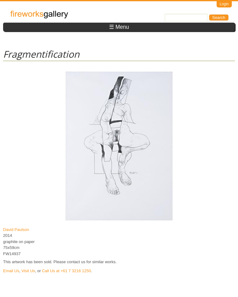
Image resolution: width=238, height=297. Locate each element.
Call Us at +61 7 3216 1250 (66, 270)
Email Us (11, 270)
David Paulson (16, 229)
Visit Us (28, 270)
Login (224, 4)
